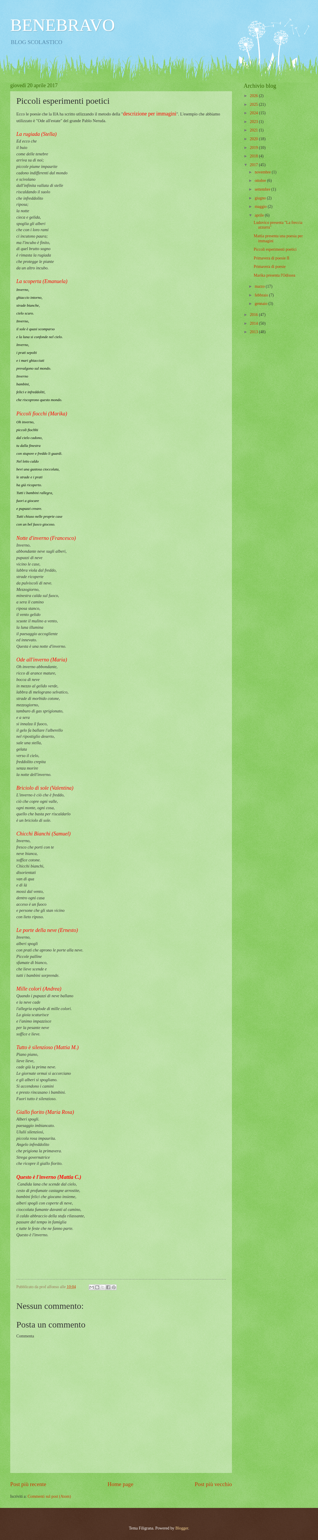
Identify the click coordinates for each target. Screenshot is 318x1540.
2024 (254, 113)
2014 (254, 323)
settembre (263, 189)
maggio (261, 206)
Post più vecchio (213, 1484)
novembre (263, 172)
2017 (254, 165)
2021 (254, 130)
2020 (254, 139)
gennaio (261, 303)
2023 (254, 122)
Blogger (181, 1528)
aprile (260, 215)
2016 (254, 314)
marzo (260, 286)
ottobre (261, 180)
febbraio (262, 295)
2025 (254, 104)
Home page (120, 1484)
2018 (254, 156)
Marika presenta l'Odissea (274, 275)
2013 (254, 332)
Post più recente (28, 1484)
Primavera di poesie (270, 266)
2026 (254, 96)
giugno (261, 198)
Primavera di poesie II (271, 258)
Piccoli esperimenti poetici (275, 249)
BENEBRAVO (62, 25)
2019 (254, 147)
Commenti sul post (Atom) (49, 1496)
